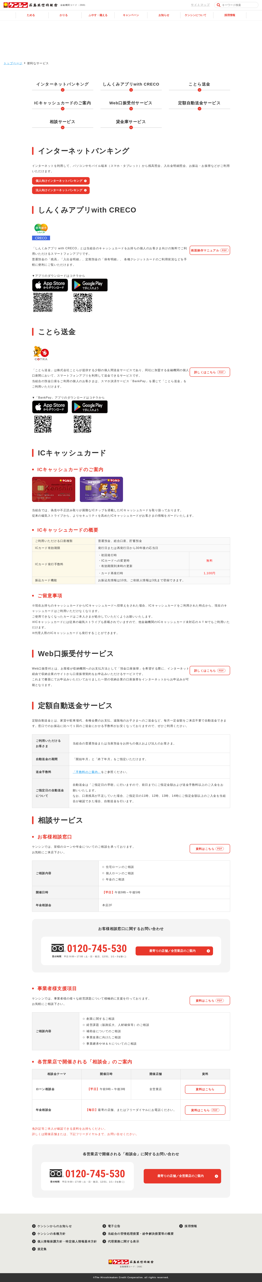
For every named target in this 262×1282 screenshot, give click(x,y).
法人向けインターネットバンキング (59, 190)
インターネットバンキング (62, 84)
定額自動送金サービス (199, 103)
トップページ (13, 63)
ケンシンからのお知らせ (54, 1226)
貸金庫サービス (131, 121)
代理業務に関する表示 (123, 1241)
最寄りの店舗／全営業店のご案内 (172, 951)
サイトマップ (200, 4)
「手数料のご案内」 (87, 771)
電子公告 (114, 1226)
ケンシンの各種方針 (51, 1233)
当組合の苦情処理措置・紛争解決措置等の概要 (141, 1233)
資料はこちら (205, 848)
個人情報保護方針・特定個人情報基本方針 (67, 1241)
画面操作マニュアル (205, 250)
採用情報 (191, 1226)
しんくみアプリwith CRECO (131, 84)
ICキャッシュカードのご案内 (62, 103)
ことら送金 (199, 84)
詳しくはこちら (205, 372)
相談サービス (63, 121)
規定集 (42, 1249)
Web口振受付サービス (131, 103)
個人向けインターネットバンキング (59, 180)
